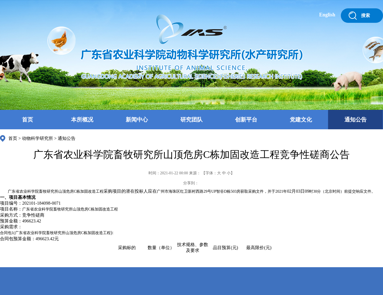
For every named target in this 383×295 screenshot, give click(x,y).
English (327, 15)
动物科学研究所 (37, 138)
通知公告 (355, 119)
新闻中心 (137, 119)
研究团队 (191, 119)
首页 (27, 119)
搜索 (365, 15)
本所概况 (82, 119)
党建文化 (301, 119)
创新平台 (246, 119)
